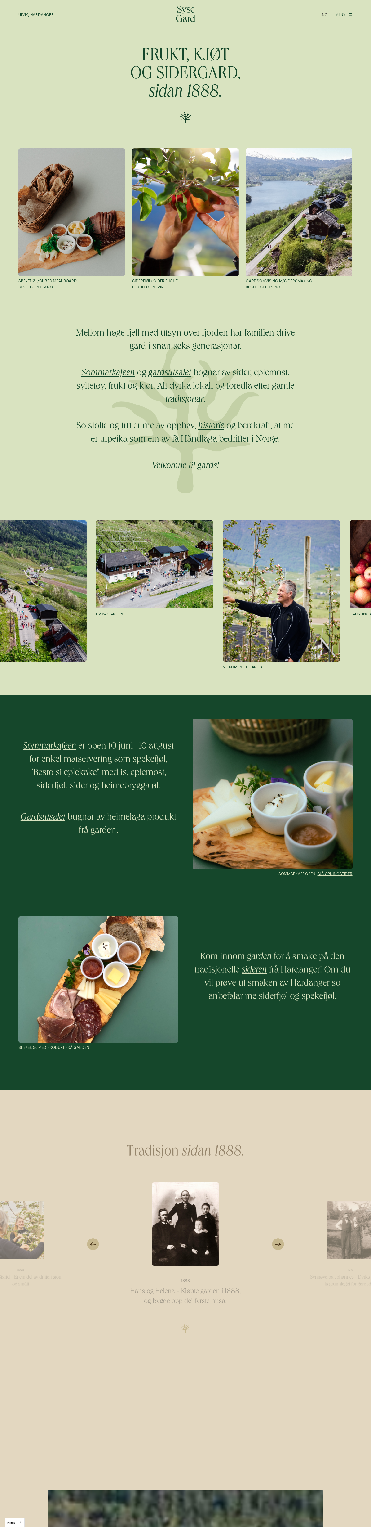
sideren (254, 971)
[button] (324, 14)
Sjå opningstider (335, 873)
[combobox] (15, 1522)
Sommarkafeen (49, 747)
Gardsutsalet (43, 818)
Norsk (11, 1522)
